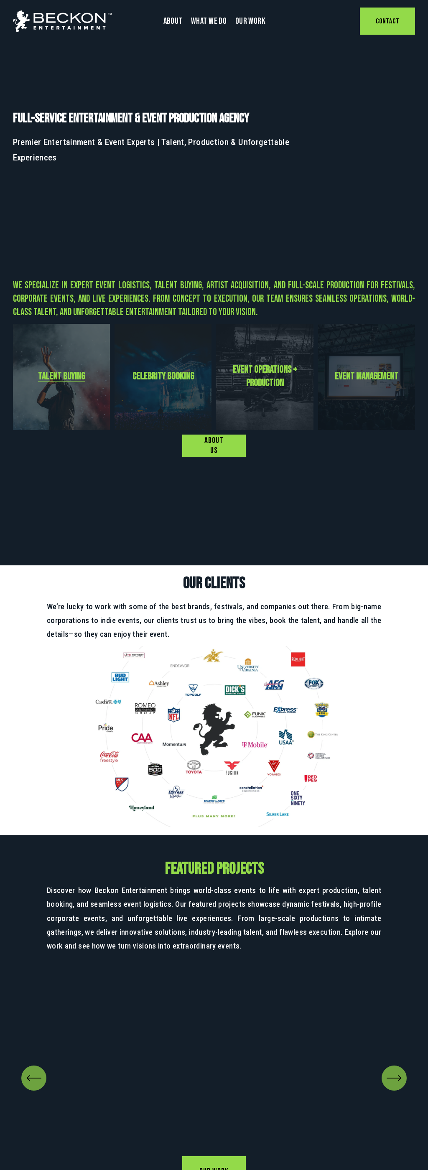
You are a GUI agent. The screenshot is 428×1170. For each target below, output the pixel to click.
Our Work (250, 21)
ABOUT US (214, 445)
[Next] (394, 1078)
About (173, 21)
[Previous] (33, 1078)
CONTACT (388, 21)
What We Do (209, 21)
